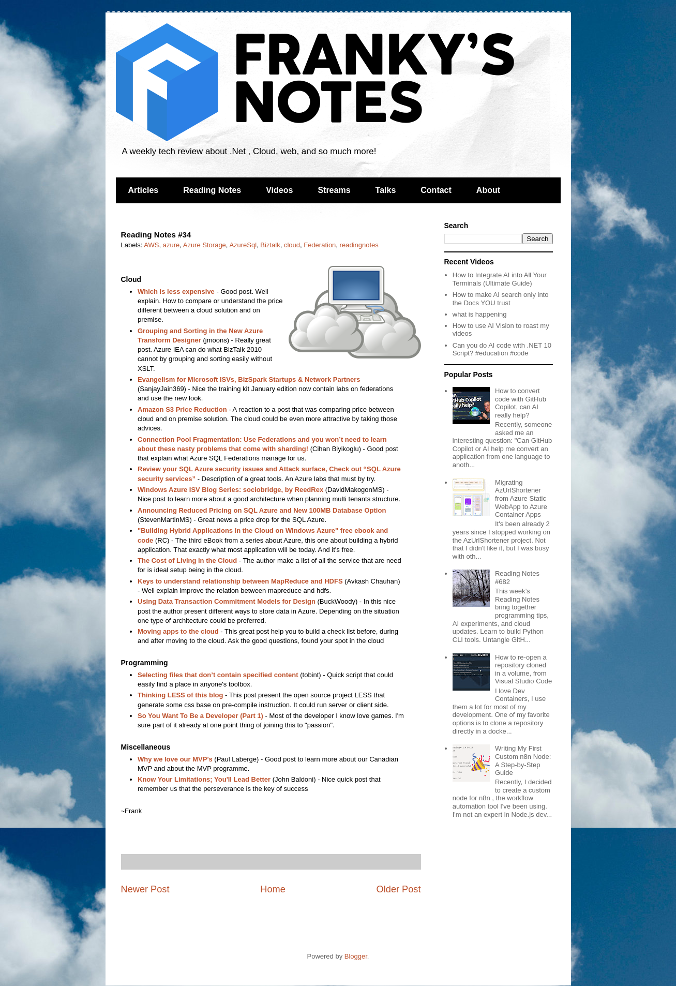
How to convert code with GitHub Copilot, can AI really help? (520, 403)
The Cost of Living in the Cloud (187, 560)
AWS (151, 245)
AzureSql (243, 245)
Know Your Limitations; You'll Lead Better (204, 779)
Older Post (399, 889)
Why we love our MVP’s (175, 759)
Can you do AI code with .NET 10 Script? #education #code (502, 349)
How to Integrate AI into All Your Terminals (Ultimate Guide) (500, 279)
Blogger (355, 956)
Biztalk (270, 245)
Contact (436, 190)
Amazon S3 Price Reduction (182, 409)
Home (273, 889)
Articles (143, 190)
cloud (292, 245)
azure (171, 245)
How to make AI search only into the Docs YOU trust (501, 299)
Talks (385, 190)
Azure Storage (204, 245)
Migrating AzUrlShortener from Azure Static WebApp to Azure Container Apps (521, 498)
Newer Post (145, 889)
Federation (320, 245)
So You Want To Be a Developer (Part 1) (200, 716)
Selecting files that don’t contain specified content (218, 675)
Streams (334, 190)
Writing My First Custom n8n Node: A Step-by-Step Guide (523, 760)
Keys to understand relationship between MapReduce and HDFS (240, 581)
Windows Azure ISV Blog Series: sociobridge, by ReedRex (230, 490)
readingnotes (359, 245)
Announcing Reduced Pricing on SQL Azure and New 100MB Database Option (262, 510)
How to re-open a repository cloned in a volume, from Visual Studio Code (523, 669)
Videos (279, 190)
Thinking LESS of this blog (180, 695)
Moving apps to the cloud (178, 631)
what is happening (480, 314)
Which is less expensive (176, 291)
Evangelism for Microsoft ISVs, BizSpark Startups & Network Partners (249, 379)
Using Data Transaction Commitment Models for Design (227, 601)
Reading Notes (212, 190)
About (488, 190)
